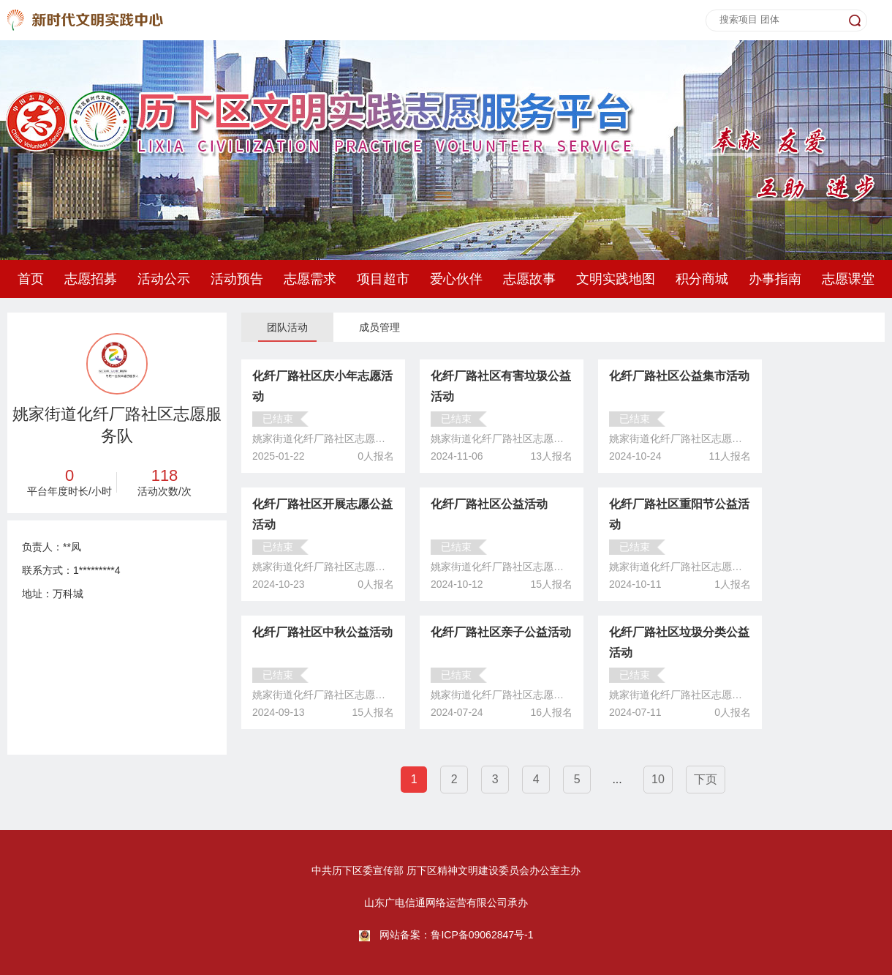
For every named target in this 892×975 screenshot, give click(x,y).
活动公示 (163, 279)
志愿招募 (90, 279)
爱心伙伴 (456, 279)
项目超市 (383, 279)
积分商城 (702, 279)
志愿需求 (310, 279)
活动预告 (237, 279)
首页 (31, 279)
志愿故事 (529, 279)
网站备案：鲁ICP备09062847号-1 (456, 935)
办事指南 (775, 279)
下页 (705, 779)
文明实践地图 (615, 279)
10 (658, 779)
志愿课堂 (848, 279)
